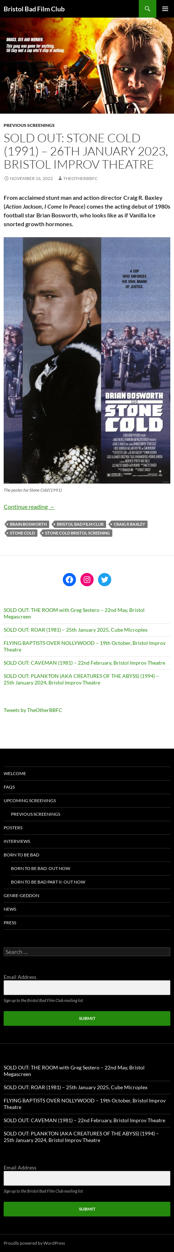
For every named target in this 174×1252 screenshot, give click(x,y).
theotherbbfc (80, 178)
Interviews (17, 841)
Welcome (15, 773)
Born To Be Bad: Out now (40, 868)
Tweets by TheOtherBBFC (33, 710)
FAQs (9, 787)
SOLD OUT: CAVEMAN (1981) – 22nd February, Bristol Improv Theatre (84, 663)
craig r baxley (129, 524)
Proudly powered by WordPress (34, 1243)
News (10, 909)
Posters (13, 827)
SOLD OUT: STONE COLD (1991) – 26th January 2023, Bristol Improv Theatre (86, 151)
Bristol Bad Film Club (34, 9)
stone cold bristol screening (77, 532)
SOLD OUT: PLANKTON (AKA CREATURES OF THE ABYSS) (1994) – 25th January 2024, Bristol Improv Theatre (81, 679)
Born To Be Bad (21, 855)
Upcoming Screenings (30, 800)
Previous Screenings (29, 125)
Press (10, 922)
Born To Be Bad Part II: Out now (48, 882)
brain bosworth (28, 524)
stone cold (22, 532)
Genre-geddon (21, 895)
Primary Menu (165, 9)
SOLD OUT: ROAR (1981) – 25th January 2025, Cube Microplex (76, 630)
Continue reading (29, 506)
